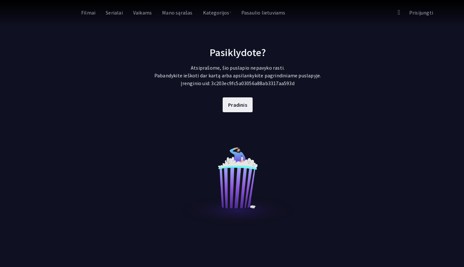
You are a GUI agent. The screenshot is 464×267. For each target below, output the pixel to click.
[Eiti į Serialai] (114, 12)
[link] (48, 13)
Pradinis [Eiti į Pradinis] (237, 105)
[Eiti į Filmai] (88, 12)
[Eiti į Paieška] (399, 12)
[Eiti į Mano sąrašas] (177, 12)
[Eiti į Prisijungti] (421, 12)
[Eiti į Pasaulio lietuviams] (263, 12)
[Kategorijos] (217, 12)
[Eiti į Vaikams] (142, 12)
